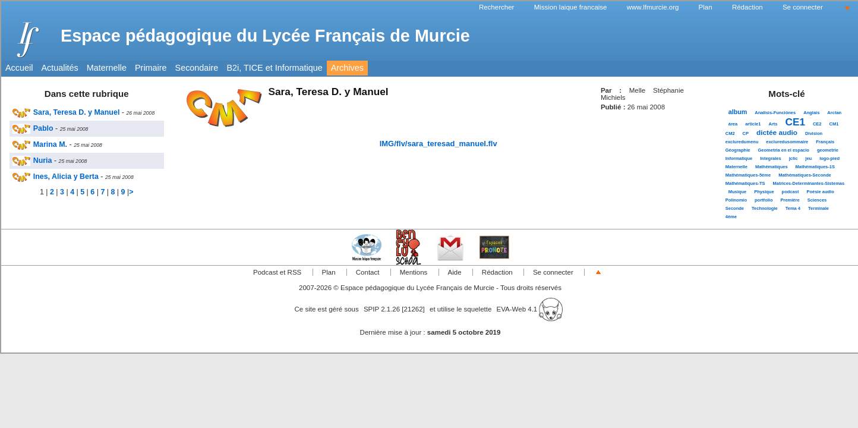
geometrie (827, 150)
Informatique (739, 158)
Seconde (734, 208)
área (732, 124)
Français (825, 141)
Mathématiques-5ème (748, 175)
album (737, 111)
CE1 (795, 122)
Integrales (770, 158)
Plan (705, 7)
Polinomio (736, 200)
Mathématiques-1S (815, 166)
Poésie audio (820, 191)
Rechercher (497, 7)
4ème (731, 216)
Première (789, 200)
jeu (808, 158)
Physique (764, 191)
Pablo (32, 128)
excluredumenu (742, 141)
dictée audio (776, 132)
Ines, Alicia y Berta (55, 176)
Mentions (414, 272)
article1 (753, 124)
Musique (737, 191)
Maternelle (107, 68)
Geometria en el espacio (783, 150)
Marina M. (39, 144)
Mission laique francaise (570, 7)
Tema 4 (793, 208)
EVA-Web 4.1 (530, 309)
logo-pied (829, 158)
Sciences (817, 200)
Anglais (811, 112)
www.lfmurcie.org (653, 7)
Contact (368, 272)
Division (813, 133)
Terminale (818, 208)
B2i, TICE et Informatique (274, 68)
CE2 (817, 124)
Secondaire (197, 68)
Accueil (19, 68)
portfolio (763, 200)
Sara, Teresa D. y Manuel (66, 112)
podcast (790, 191)
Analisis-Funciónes (775, 112)
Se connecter (803, 7)
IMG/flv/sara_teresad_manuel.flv (438, 143)
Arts (772, 124)
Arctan (834, 112)
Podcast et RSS (277, 272)
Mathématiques (771, 166)
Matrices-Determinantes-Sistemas (809, 183)
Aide (455, 272)
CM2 (730, 133)
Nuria (32, 160)
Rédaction (747, 7)
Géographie (737, 150)
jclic (793, 158)
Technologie (765, 208)
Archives (347, 68)
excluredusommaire (787, 141)
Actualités (59, 68)
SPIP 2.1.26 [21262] (394, 309)
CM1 (834, 124)
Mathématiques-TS (745, 183)
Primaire (151, 68)
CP (746, 133)
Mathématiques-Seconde (804, 175)
